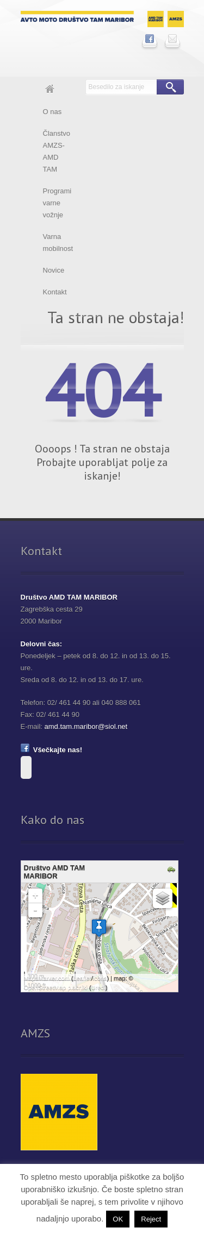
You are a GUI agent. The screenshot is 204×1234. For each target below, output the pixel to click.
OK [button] (118, 1219)
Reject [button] (151, 1219)
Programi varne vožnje (57, 203)
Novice (54, 270)
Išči (170, 87)
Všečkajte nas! (52, 750)
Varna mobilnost (58, 242)
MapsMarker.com (47, 978)
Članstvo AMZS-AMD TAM (57, 151)
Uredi (98, 987)
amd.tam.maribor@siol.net (86, 726)
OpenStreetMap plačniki (56, 987)
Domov (50, 90)
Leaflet (82, 978)
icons (100, 978)
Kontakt (55, 292)
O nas (52, 112)
